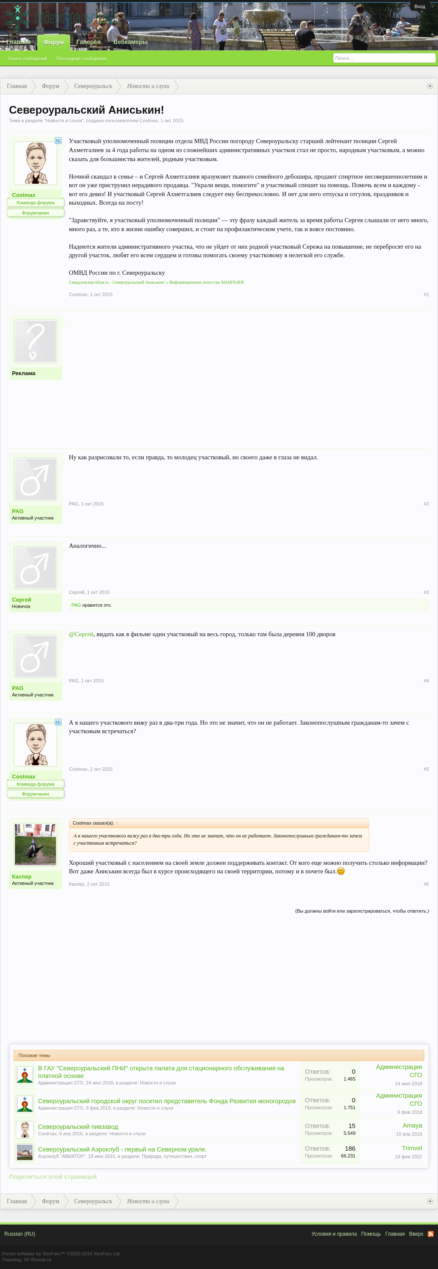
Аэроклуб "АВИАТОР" (62, 1156)
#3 (426, 592)
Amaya (412, 1125)
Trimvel (412, 1148)
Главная (18, 41)
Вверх (416, 1234)
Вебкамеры (130, 41)
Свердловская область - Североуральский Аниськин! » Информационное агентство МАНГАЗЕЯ (156, 282)
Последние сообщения (81, 58)
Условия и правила (334, 1234)
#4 (426, 680)
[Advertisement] (249, 375)
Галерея (89, 41)
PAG (18, 511)
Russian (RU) (19, 1234)
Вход (419, 6)
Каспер (22, 876)
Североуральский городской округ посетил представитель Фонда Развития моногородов (167, 1101)
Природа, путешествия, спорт (174, 1156)
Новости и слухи (64, 120)
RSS (431, 1234)
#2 (426, 503)
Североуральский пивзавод (78, 1126)
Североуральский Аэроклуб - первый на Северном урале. (122, 1149)
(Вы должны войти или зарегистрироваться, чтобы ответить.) (362, 911)
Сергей (21, 599)
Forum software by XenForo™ (61, 1253)
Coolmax (148, 120)
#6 (426, 884)
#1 (426, 294)
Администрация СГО (60, 1082)
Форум (54, 42)
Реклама (23, 373)
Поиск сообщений (27, 58)
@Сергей (81, 634)
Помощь (371, 1234)
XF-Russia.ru (37, 1259)
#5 (426, 769)
